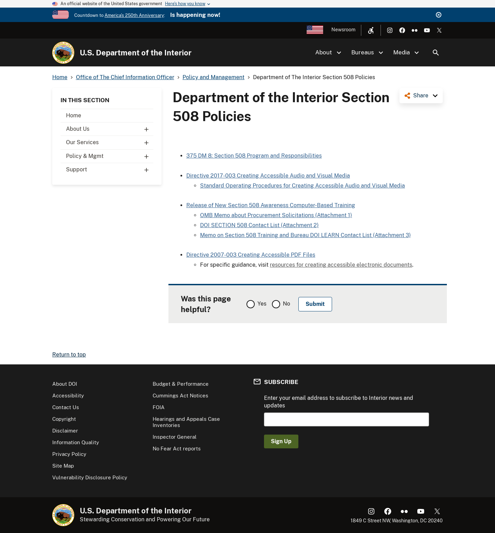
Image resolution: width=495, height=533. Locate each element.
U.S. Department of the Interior (135, 52)
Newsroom (343, 29)
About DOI (64, 384)
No (286, 303)
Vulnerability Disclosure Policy (89, 477)
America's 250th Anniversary (134, 15)
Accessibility (68, 395)
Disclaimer (65, 431)
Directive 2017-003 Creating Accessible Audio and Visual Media (268, 175)
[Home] (63, 53)
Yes (261, 303)
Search (436, 53)
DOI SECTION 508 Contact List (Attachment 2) (259, 225)
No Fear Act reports (177, 448)
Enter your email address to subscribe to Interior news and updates (338, 402)
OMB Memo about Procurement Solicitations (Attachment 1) (276, 215)
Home (73, 115)
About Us (109, 129)
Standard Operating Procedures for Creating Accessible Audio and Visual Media (302, 185)
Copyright (64, 419)
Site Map (63, 466)
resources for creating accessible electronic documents (341, 265)
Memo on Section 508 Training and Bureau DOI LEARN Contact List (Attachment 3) (305, 235)
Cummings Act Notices (180, 395)
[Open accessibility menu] (371, 30)
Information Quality (75, 442)
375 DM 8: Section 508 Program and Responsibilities (254, 155)
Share (420, 95)
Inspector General (175, 437)
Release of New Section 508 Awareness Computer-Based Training (270, 205)
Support (109, 169)
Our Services (109, 142)
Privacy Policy (69, 454)
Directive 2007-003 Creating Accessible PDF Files (250, 255)
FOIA (159, 407)
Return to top (69, 354)
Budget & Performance (181, 384)
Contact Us (65, 407)
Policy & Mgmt (109, 156)
